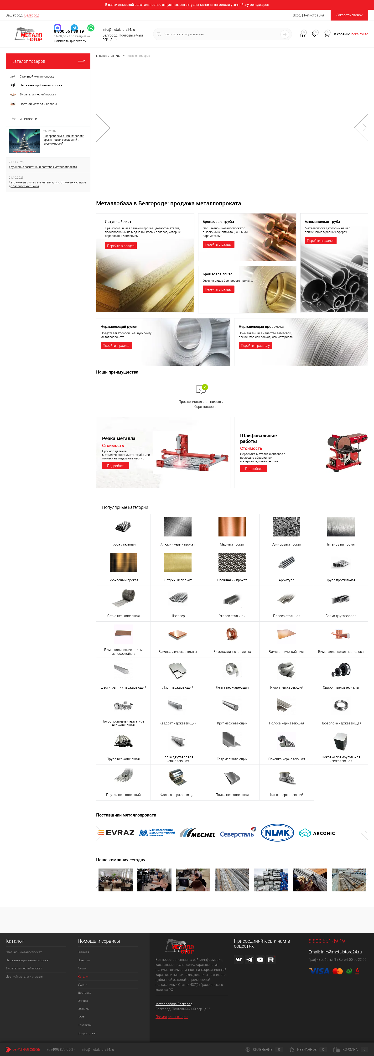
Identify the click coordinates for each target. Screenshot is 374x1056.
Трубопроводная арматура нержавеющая (123, 723)
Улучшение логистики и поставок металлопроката (43, 167)
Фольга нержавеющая (178, 795)
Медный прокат (232, 544)
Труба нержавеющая (123, 759)
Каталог (83, 976)
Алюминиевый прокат (178, 544)
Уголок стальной (232, 616)
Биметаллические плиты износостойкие (123, 651)
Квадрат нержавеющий (178, 723)
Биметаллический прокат (24, 968)
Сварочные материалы (341, 687)
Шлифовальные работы (259, 438)
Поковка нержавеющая (286, 759)
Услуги (82, 984)
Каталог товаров (48, 61)
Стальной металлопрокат (24, 952)
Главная (83, 952)
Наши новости (24, 119)
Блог (81, 1017)
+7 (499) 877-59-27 (61, 1049)
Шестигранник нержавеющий (123, 687)
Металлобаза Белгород (174, 1004)
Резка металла (119, 438)
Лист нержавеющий (177, 687)
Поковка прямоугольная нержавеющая (341, 759)
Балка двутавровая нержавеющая (177, 759)
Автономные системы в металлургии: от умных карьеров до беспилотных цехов (47, 184)
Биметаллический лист (287, 652)
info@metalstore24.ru (341, 951)
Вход (297, 15)
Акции (82, 968)
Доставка (84, 992)
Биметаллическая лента (232, 652)
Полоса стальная (286, 616)
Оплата (83, 1001)
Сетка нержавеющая (123, 616)
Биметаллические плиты (178, 652)
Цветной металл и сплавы (24, 976)
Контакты (85, 1025)
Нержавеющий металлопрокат (28, 960)
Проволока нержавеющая (341, 723)
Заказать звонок (349, 15)
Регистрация (314, 15)
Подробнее (115, 466)
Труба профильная (341, 580)
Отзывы (83, 1009)
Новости (84, 960)
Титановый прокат (341, 544)
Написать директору (70, 42)
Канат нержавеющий (286, 795)
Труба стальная (123, 544)
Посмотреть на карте (172, 1017)
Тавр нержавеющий (232, 759)
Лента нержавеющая (232, 687)
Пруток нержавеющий (123, 795)
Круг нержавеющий (232, 723)
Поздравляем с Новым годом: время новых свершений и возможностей (63, 139)
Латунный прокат (178, 580)
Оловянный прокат (232, 580)
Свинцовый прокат (286, 544)
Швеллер (178, 616)
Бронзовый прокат (123, 580)
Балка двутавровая (341, 616)
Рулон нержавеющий (286, 687)
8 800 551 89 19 (69, 32)
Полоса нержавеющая (286, 723)
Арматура (286, 580)
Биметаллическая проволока (341, 652)
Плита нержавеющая (232, 795)
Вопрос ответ (87, 1033)
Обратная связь (23, 1049)
